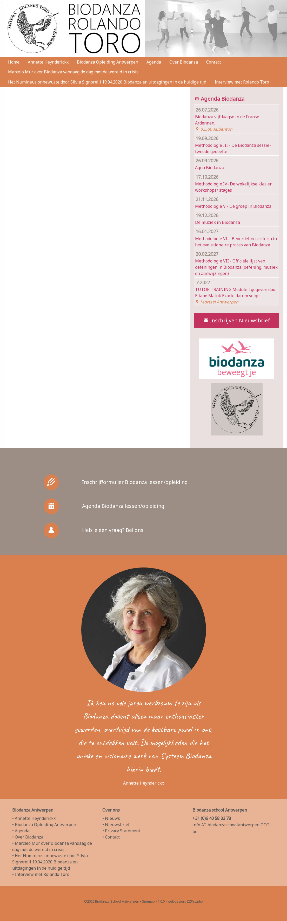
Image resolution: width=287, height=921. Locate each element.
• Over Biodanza (27, 837)
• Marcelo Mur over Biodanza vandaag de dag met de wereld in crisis (52, 846)
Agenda (153, 62)
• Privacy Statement (121, 831)
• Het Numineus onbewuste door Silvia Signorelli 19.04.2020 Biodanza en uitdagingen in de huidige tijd (50, 862)
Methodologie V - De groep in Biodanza (236, 202)
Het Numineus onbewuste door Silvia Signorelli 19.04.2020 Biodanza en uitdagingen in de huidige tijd (107, 82)
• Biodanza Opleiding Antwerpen (44, 824)
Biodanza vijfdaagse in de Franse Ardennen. (236, 119)
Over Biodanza (183, 62)
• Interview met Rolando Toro (40, 874)
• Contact (111, 837)
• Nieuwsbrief (116, 824)
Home (13, 62)
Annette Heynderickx (48, 62)
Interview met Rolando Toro (242, 82)
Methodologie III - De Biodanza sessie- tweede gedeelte (236, 144)
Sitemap (148, 901)
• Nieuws (111, 818)
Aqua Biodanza (236, 164)
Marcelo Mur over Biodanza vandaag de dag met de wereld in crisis (73, 72)
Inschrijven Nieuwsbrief (236, 320)
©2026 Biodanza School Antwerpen (111, 901)
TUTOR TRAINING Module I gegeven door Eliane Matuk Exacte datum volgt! (236, 292)
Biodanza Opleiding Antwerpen (107, 62)
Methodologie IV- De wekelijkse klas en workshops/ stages (236, 183)
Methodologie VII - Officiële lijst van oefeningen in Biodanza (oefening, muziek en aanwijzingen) (236, 263)
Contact (213, 62)
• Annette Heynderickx (34, 818)
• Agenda (20, 831)
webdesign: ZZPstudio (185, 901)
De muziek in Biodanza (236, 218)
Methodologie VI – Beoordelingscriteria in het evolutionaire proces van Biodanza (236, 238)
